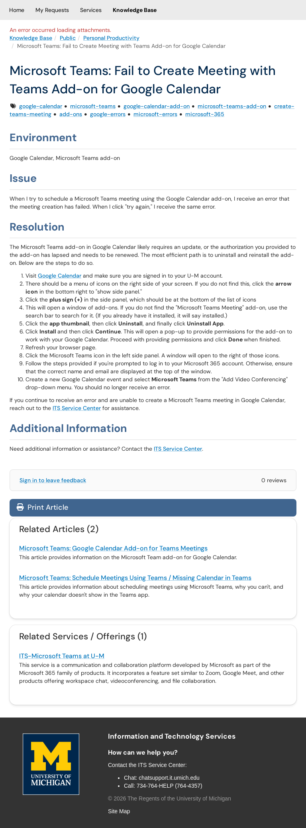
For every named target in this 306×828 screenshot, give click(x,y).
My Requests (52, 10)
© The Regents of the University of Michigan (169, 798)
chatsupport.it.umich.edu (169, 778)
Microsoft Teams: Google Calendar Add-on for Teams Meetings (113, 548)
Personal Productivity (111, 37)
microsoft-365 (204, 114)
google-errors (108, 114)
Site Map (119, 811)
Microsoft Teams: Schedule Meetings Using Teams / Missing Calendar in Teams (135, 578)
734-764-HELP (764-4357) (169, 786)
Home (16, 10)
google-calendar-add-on (157, 106)
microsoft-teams (93, 106)
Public (68, 37)
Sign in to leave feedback (53, 480)
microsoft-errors (155, 114)
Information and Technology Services (171, 736)
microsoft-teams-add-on (232, 106)
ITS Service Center (77, 408)
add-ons (70, 114)
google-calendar (40, 106)
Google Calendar (59, 275)
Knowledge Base (135, 10)
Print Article (42, 507)
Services (91, 10)
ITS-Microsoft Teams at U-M (61, 656)
